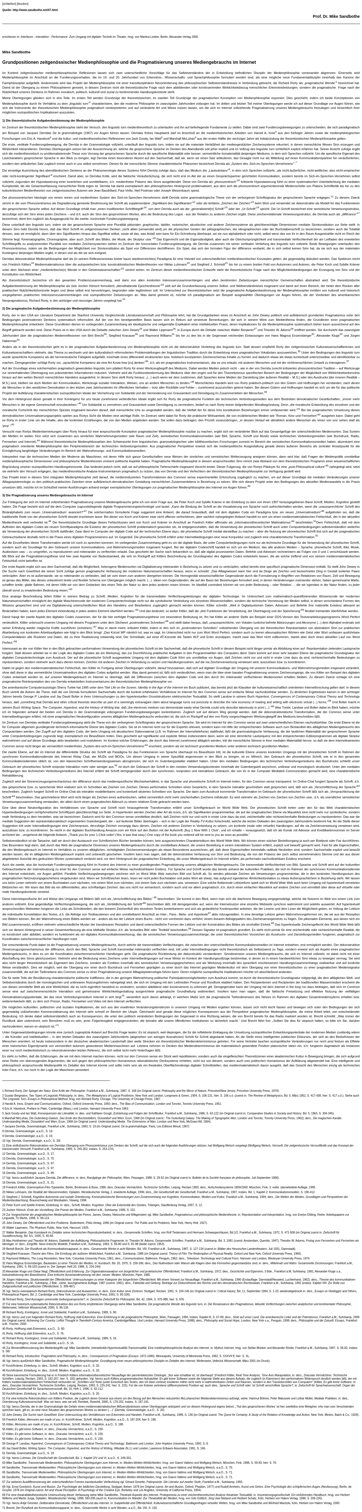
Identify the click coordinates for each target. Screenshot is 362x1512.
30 (3, 1253)
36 (3, 1299)
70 (3, 1503)
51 (3, 1398)
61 (3, 1453)
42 (3, 1338)
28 (3, 1240)
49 (3, 1375)
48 (3, 1370)
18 (3, 1182)
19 (3, 1187)
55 (3, 1424)
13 (3, 1158)
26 (3, 1227)
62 (3, 1458)
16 (3, 1172)
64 (3, 1467)
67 (3, 1481)
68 (3, 1486)
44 (3, 1347)
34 (3, 1279)
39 (3, 1317)
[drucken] (22, 3)
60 (3, 1448)
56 (3, 1429)
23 (3, 1209)
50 (3, 1393)
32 (3, 1263)
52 (3, 1406)
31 (3, 1258)
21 (3, 1196)
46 (3, 1360)
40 (3, 1328)
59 (3, 1443)
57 (3, 1434)
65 (3, 1472)
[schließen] (9, 3)
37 (3, 1304)
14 (3, 1163)
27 (3, 1232)
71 (3, 1507)
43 (3, 1343)
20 (3, 1192)
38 (3, 1312)
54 (3, 1419)
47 (3, 1365)
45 (3, 1356)
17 (3, 1177)
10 (3, 1140)
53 (3, 1414)
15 (3, 1168)
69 (3, 1494)
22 (3, 1205)
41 (3, 1333)
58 (3, 1438)
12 (3, 1153)
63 (3, 1462)
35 (3, 1291)
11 (3, 1145)
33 (3, 1271)
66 (3, 1477)
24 (3, 1214)
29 (3, 1248)
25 (3, 1222)
